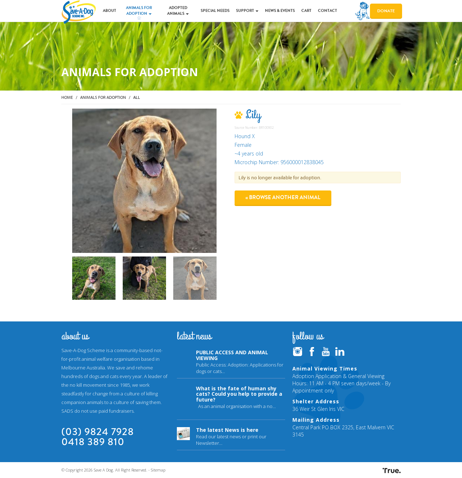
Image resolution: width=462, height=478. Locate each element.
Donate (386, 11)
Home (67, 97)
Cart (306, 11)
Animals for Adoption (139, 11)
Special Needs (215, 11)
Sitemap (158, 470)
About (109, 11)
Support (247, 11)
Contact (327, 11)
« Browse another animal (283, 197)
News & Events (280, 11)
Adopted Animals (178, 11)
